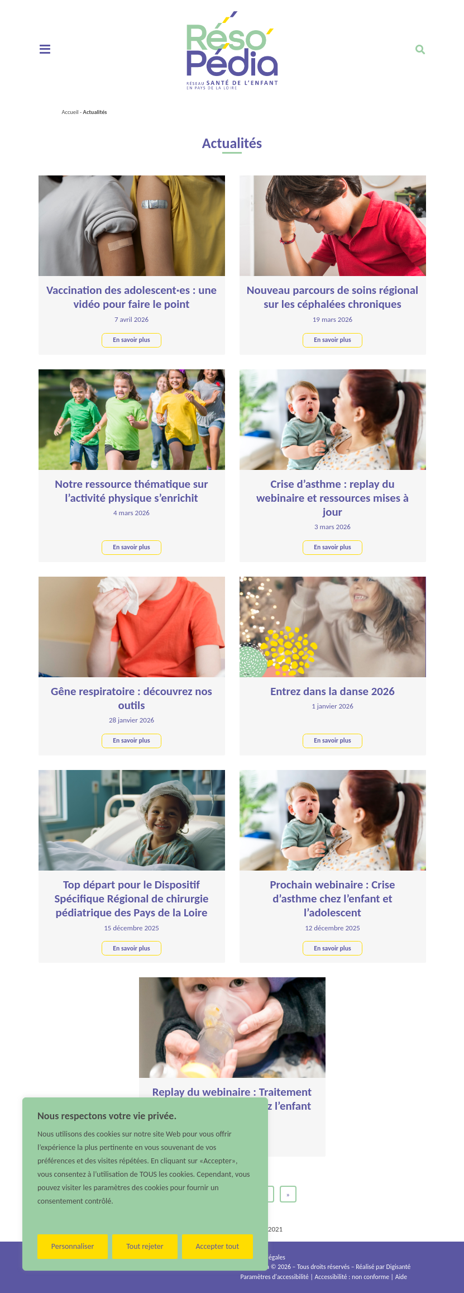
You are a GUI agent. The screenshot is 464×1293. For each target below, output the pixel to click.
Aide (401, 1277)
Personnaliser (72, 1246)
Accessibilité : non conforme (352, 1277)
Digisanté (398, 1267)
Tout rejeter (144, 1246)
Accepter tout (217, 1246)
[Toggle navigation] (45, 50)
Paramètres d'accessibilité (275, 1277)
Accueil (70, 112)
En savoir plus (131, 340)
